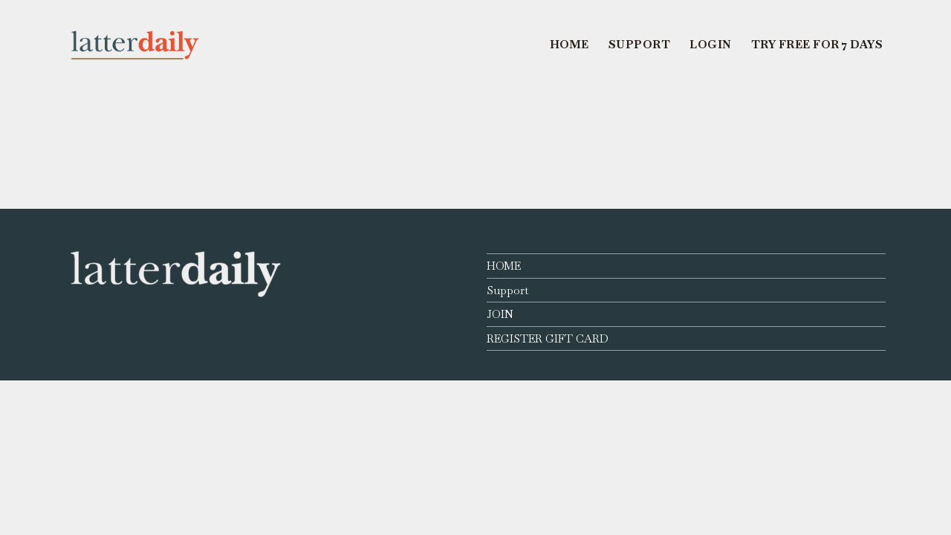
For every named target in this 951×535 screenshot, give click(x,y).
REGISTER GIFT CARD (547, 338)
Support (507, 290)
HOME (504, 266)
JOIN (500, 314)
